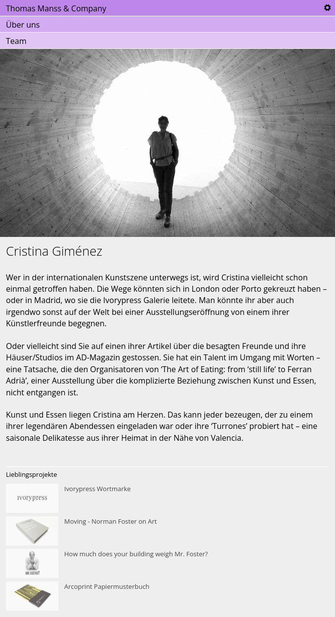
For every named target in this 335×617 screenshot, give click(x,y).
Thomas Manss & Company (56, 8)
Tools (327, 8)
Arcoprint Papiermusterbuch (167, 596)
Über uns (23, 24)
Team (16, 41)
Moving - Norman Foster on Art (167, 531)
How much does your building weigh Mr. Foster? (167, 563)
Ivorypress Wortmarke (167, 498)
